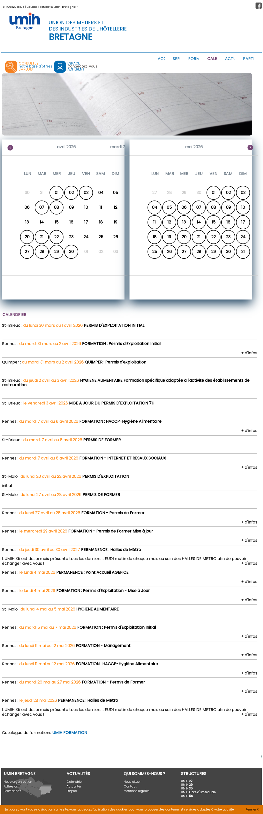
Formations (12, 791)
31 (243, 251)
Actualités (74, 786)
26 (169, 251)
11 (154, 222)
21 (42, 237)
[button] (259, 5)
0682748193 (15, 7)
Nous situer (132, 782)
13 (184, 222)
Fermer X (252, 809)
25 (154, 251)
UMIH (186, 781)
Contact (130, 786)
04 (154, 207)
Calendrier (74, 782)
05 (169, 207)
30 (71, 251)
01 (56, 193)
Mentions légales (137, 791)
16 (228, 222)
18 (154, 237)
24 (243, 237)
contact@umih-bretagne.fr (59, 7)
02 (71, 193)
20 (27, 237)
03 (86, 193)
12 (169, 222)
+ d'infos (249, 353)
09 (228, 207)
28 (42, 251)
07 (41, 207)
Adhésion (11, 786)
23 (228, 237)
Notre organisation (18, 782)
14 (199, 222)
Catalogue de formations (44, 733)
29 (56, 251)
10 (243, 207)
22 (56, 237)
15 (214, 222)
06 (184, 207)
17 (243, 222)
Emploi (71, 791)
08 (56, 207)
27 (27, 251)
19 (169, 237)
